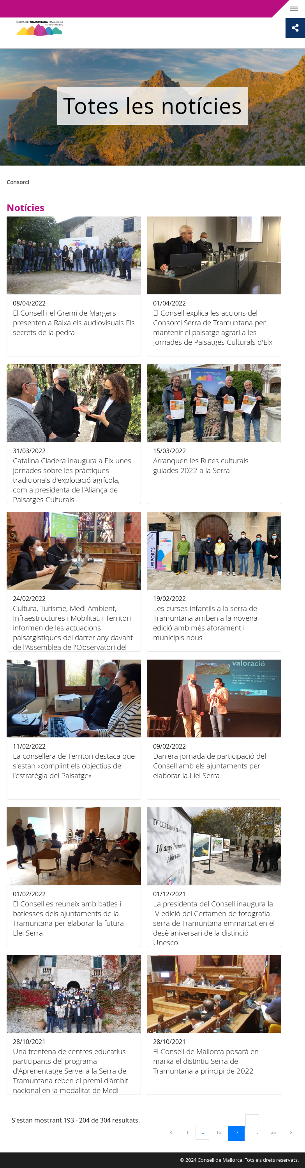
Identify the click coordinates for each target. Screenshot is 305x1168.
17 (238, 1132)
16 (221, 1132)
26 (276, 1132)
